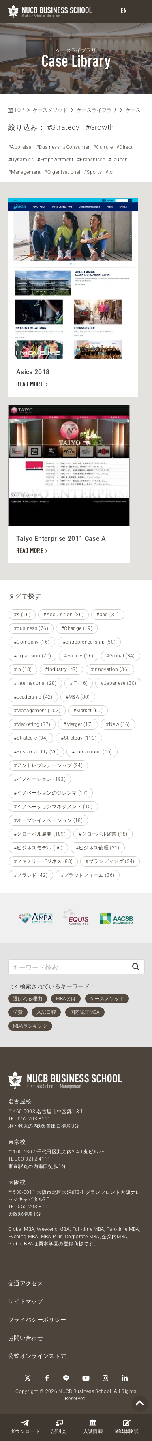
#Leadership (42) (33, 697)
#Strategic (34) (31, 738)
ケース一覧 (138, 110)
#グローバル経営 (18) (103, 834)
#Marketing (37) (32, 724)
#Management (24, 172)
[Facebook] (47, 1378)
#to (109, 172)
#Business (48, 147)
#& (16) (22, 614)
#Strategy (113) (78, 738)
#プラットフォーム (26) (88, 875)
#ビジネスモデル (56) (38, 848)
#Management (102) (37, 710)
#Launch (118, 160)
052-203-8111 (34, 1119)
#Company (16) (32, 642)
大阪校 (17, 1182)
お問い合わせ (25, 1338)
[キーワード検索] (68, 967)
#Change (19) (76, 628)
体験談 (127, 1427)
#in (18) (23, 669)
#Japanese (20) (118, 683)
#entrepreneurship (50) (89, 642)
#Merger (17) (78, 724)
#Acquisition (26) (63, 614)
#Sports (93, 172)
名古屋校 (19, 1101)
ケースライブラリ (97, 110)
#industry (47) (61, 669)
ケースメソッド (50, 110)
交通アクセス (25, 1283)
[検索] (135, 967)
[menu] (138, 11)
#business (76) (31, 628)
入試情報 (93, 1426)
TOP (16, 110)
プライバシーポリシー (37, 1319)
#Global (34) (120, 656)
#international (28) (35, 683)
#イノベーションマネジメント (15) (53, 806)
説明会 (58, 1426)
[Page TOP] (140, 1403)
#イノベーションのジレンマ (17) (51, 793)
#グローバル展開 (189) (40, 834)
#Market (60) (88, 710)
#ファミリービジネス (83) (43, 861)
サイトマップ (25, 1301)
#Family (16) (78, 656)
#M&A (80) (78, 697)
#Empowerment (55, 160)
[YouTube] (86, 1378)
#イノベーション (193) (40, 779)
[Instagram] (105, 1378)
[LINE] (66, 1378)
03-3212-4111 (34, 1159)
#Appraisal (20, 147)
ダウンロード (25, 1426)
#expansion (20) (32, 656)
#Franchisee (91, 160)
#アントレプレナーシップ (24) (48, 765)
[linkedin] (125, 1378)
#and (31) (107, 614)
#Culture (103, 147)
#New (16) (118, 724)
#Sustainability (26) (36, 752)
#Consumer (76, 147)
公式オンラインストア (37, 1356)
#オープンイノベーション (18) (48, 820)
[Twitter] (27, 1378)
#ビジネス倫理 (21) (98, 848)
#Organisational (62, 172)
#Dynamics (21, 160)
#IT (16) (79, 683)
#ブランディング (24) (110, 861)
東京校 (17, 1142)
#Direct (124, 147)
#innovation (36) (110, 669)
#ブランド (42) (31, 875)
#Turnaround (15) (92, 752)
